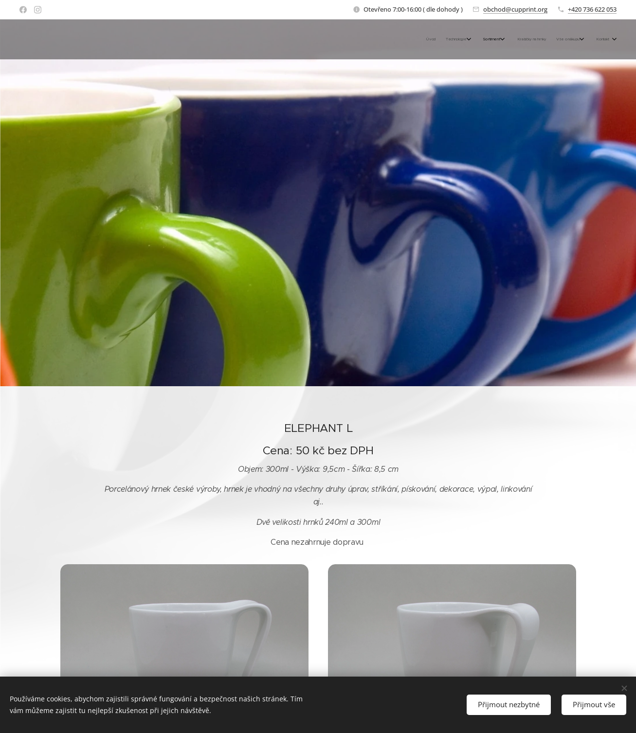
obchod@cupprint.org (515, 9)
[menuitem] (540, 39)
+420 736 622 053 (592, 9)
